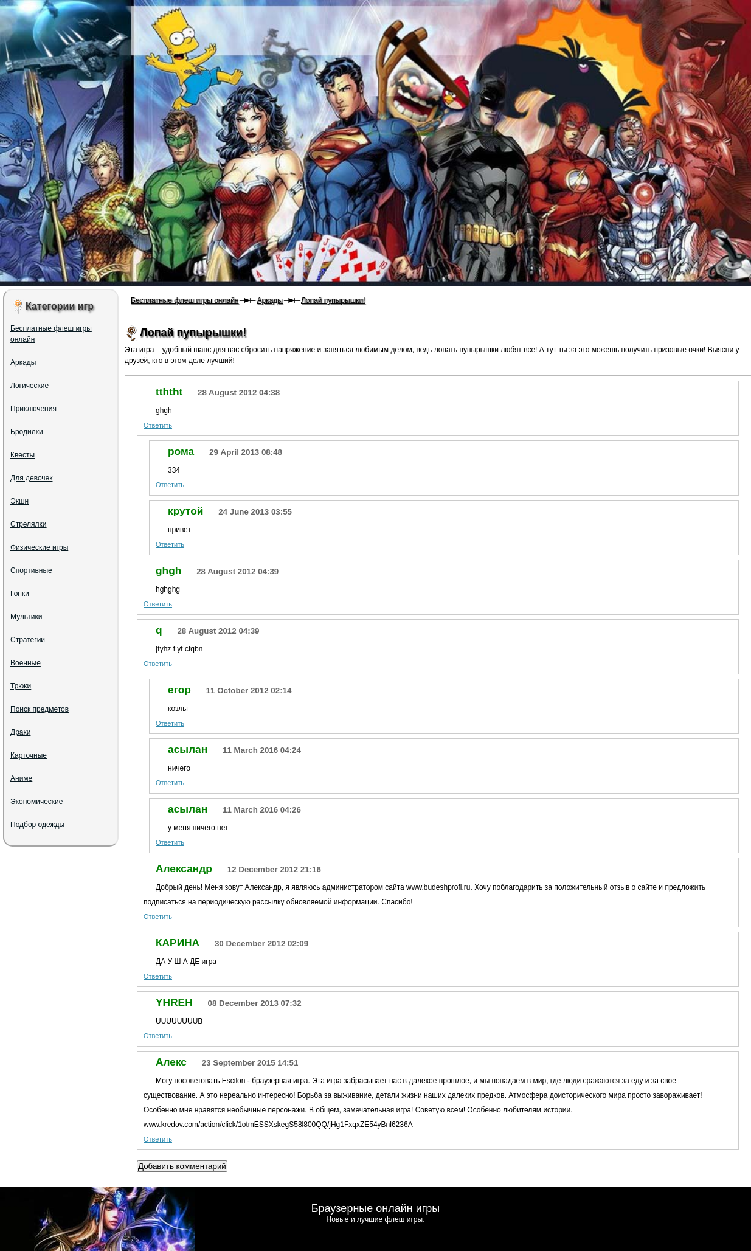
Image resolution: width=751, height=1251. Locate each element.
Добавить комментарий (182, 1166)
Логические (29, 385)
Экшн (19, 501)
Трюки (20, 686)
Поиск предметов (39, 709)
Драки (20, 732)
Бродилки (26, 432)
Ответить (158, 425)
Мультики (26, 616)
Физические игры (39, 547)
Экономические (36, 801)
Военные (25, 663)
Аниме (21, 778)
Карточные (28, 755)
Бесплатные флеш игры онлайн (184, 300)
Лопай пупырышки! (333, 300)
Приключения (33, 408)
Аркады (270, 300)
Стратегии (27, 640)
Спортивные (31, 570)
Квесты (22, 455)
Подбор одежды (37, 824)
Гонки (19, 593)
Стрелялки (28, 524)
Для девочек (31, 478)
